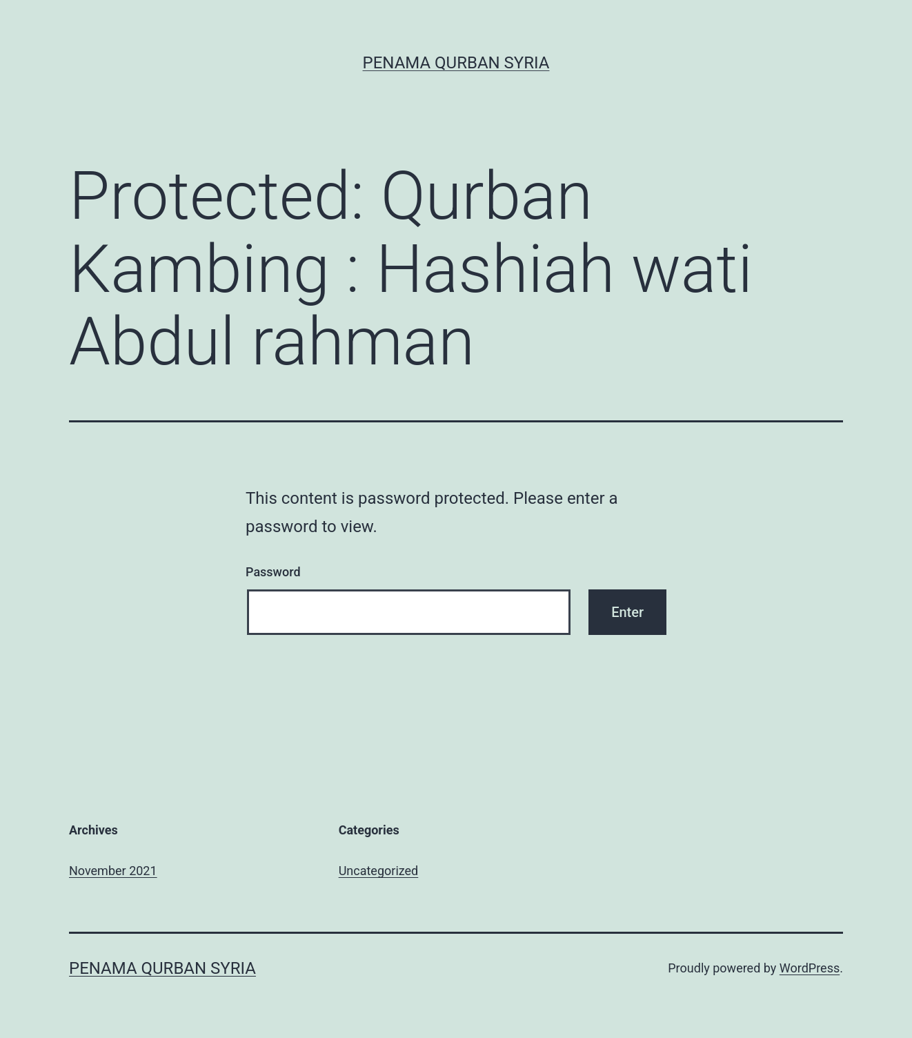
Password (273, 572)
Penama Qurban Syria (456, 62)
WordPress (810, 968)
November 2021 (113, 870)
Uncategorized (379, 870)
